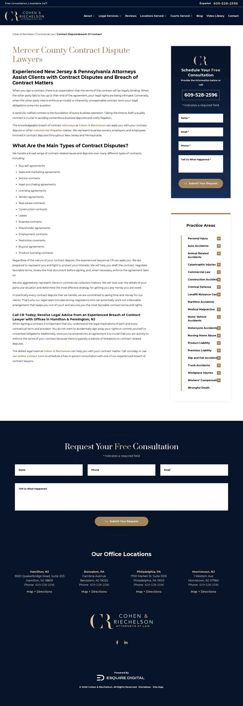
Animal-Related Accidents (205, 255)
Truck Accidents (206, 365)
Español (205, 3)
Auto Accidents (205, 245)
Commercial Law (45, 34)
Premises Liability (207, 350)
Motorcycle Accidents (210, 328)
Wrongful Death (206, 387)
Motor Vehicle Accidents (204, 318)
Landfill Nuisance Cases (211, 294)
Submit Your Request (203, 183)
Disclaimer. (144, 687)
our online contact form (28, 356)
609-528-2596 (225, 3)
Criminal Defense (207, 287)
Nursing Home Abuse (209, 335)
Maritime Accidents (208, 301)
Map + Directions (39, 591)
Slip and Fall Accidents (210, 357)
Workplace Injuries (208, 372)
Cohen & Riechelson (23, 34)
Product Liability (206, 342)
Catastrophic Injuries (209, 264)
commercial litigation (47, 130)
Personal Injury (205, 238)
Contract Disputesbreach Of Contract (79, 34)
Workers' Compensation (211, 380)
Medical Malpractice (208, 309)
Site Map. (158, 687)
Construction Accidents (211, 279)
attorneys (68, 125)
